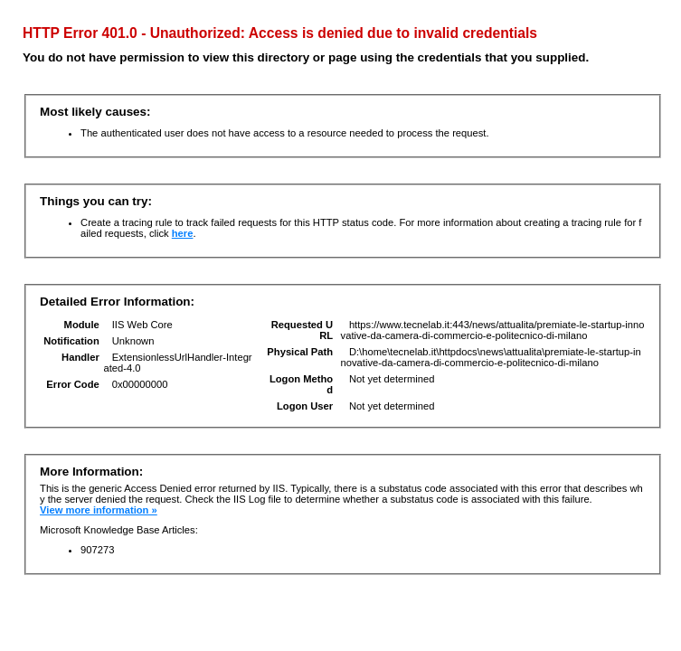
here (183, 233)
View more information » (98, 510)
